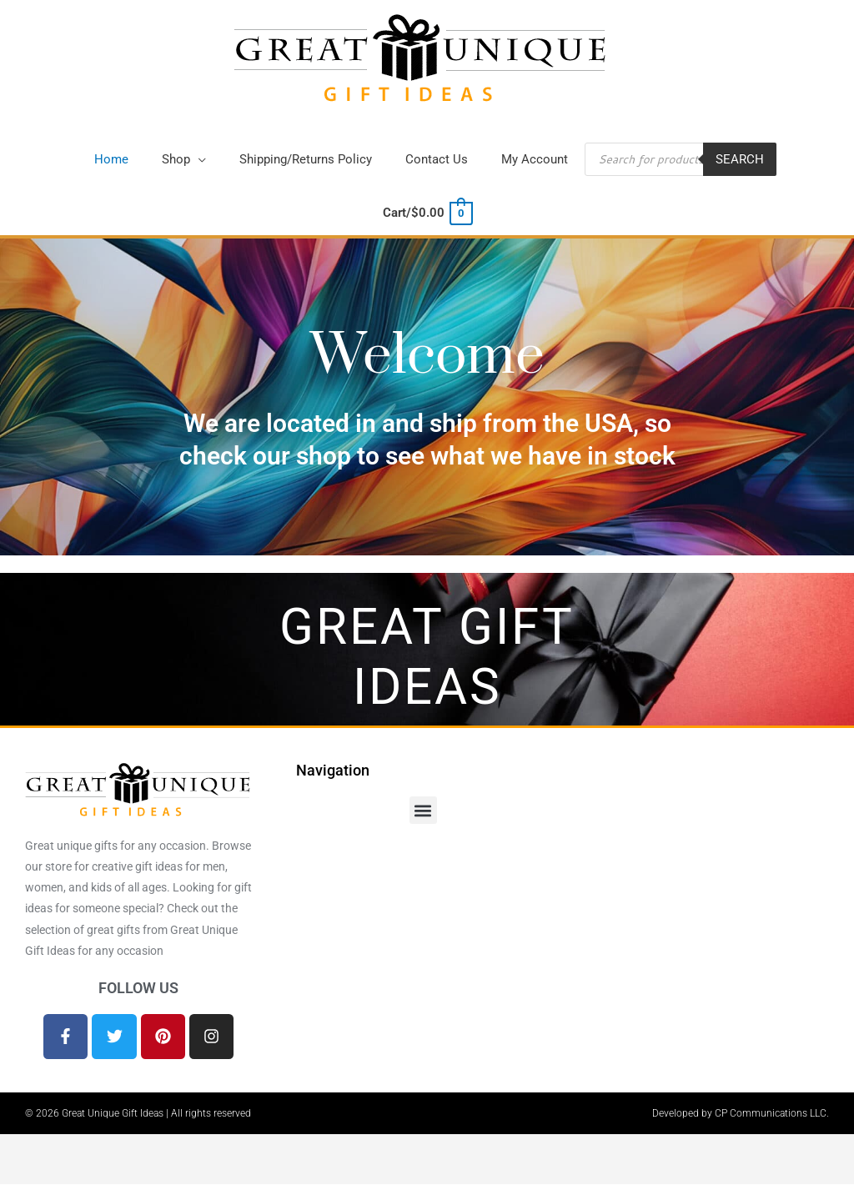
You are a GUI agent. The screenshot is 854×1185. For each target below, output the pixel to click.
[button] (184, 161)
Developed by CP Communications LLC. (740, 1114)
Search (740, 160)
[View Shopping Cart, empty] (426, 214)
